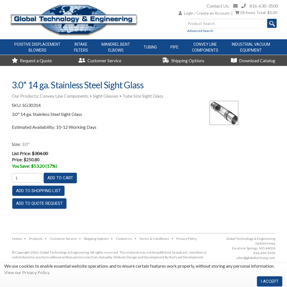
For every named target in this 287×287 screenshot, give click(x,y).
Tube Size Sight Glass (142, 95)
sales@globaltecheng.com (255, 258)
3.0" (25, 144)
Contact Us (124, 239)
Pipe (174, 47)
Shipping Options (183, 60)
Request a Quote (32, 60)
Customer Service (99, 60)
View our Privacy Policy (27, 272)
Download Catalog (253, 60)
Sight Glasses (105, 95)
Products (36, 239)
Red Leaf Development (186, 257)
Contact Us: (218, 5)
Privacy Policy (186, 239)
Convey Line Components (64, 95)
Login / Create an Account (207, 13)
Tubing (150, 47)
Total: (256, 12)
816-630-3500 (263, 5)
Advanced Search (200, 31)
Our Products (25, 95)
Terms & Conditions (154, 239)
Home (17, 239)
